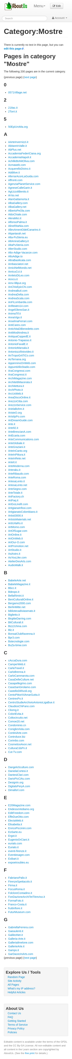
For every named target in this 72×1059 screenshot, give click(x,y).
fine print (30, 1053)
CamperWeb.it (16, 664)
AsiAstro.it (14, 553)
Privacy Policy (16, 1028)
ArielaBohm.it (16, 408)
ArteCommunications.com (23, 439)
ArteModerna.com (18, 466)
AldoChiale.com (17, 214)
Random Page (16, 977)
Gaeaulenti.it (15, 931)
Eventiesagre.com (19, 854)
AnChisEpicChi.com (20, 286)
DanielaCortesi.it (18, 771)
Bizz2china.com (17, 626)
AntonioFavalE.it (18, 344)
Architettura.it (16, 385)
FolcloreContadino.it (20, 893)
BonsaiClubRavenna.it (21, 633)
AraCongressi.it (17, 374)
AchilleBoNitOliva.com (21, 161)
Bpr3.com (14, 637)
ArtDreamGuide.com (20, 420)
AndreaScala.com (18, 298)
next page (30, 77)
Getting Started (17, 1020)
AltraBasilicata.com (19, 260)
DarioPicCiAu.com (19, 778)
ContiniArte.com (17, 732)
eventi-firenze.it (17, 851)
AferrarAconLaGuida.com (23, 176)
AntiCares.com (17, 325)
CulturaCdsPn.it (17, 748)
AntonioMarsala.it (18, 347)
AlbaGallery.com (18, 203)
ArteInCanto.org (17, 450)
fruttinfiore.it (15, 908)
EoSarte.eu (15, 832)
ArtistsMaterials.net (19, 519)
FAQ (10, 1017)
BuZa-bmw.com (17, 645)
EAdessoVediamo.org (21, 809)
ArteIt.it (12, 462)
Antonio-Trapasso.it (19, 340)
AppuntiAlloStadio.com (21, 366)
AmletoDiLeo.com (18, 275)
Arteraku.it (14, 469)
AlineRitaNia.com (18, 225)
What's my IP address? (21, 988)
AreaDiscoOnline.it (19, 397)
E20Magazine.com (19, 805)
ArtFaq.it (13, 500)
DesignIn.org (15, 782)
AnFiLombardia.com (20, 302)
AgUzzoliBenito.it (18, 191)
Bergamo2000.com (19, 603)
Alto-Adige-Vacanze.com (22, 252)
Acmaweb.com (17, 164)
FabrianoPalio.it (17, 877)
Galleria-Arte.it (16, 938)
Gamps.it (13, 950)
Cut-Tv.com (15, 751)
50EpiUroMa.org (18, 126)
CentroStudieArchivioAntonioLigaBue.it (31, 702)
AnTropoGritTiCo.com (21, 355)
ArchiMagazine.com (20, 378)
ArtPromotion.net (18, 546)
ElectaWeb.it (15, 820)
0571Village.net (17, 92)
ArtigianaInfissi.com (19, 507)
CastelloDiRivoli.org (19, 690)
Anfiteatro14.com (18, 305)
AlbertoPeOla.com (19, 210)
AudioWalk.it (15, 565)
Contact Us (14, 1013)
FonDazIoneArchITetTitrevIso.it (26, 896)
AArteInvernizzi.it (18, 142)
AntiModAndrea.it (18, 332)
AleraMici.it (14, 218)
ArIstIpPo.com (16, 416)
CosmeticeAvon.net (19, 744)
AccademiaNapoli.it (19, 157)
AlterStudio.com (17, 248)
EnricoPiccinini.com (19, 828)
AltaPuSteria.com (18, 244)
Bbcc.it (12, 588)
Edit (57, 5)
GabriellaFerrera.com (20, 927)
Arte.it (11, 424)
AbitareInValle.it (17, 145)
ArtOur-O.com (16, 542)
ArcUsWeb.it (15, 393)
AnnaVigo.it (15, 317)
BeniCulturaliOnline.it (20, 599)
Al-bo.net (13, 195)
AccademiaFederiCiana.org (24, 153)
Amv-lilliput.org (17, 283)
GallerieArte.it (16, 946)
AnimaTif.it (14, 313)
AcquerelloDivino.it (19, 168)
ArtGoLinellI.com (18, 504)
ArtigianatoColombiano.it (22, 511)
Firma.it (12, 885)
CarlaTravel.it (16, 668)
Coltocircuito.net (17, 717)
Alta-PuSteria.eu (18, 237)
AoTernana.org (17, 359)
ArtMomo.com (16, 527)
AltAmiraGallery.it (18, 241)
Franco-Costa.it (17, 904)
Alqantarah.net (17, 233)
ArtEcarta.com (16, 435)
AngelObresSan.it (18, 309)
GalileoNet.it (15, 934)
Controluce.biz (16, 736)
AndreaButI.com (17, 290)
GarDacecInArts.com (20, 954)
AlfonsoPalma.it (17, 222)
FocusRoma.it (16, 889)
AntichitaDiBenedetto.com (23, 328)
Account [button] (59, 17)
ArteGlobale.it (16, 443)
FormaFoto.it (15, 900)
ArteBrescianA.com (19, 431)
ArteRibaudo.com (18, 473)
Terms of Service (18, 1024)
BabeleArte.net (17, 580)
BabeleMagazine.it (19, 584)
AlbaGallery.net (17, 206)
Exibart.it (13, 858)
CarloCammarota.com (21, 675)
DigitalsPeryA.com (19, 786)
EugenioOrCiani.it (18, 839)
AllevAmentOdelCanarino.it (24, 229)
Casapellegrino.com (20, 683)
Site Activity (15, 980)
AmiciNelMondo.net (19, 267)
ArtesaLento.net (17, 485)
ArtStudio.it (14, 549)
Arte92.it (13, 427)
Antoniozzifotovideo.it (20, 351)
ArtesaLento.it (16, 481)
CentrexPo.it (15, 698)
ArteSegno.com (17, 488)
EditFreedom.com (18, 812)
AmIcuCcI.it (15, 271)
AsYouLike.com (17, 557)
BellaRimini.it (16, 595)
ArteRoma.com (17, 477)
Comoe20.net (16, 721)
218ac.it (12, 107)
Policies (12, 1032)
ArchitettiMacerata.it (20, 382)
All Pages (13, 984)
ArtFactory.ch (16, 496)
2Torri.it (12, 111)
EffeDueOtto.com (18, 816)
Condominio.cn (17, 725)
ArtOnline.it (14, 534)
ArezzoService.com (19, 405)
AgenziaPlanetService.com (24, 183)
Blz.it (11, 629)
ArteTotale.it (15, 492)
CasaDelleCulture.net (21, 679)
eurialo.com (15, 843)
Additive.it (14, 172)
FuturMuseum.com (19, 912)
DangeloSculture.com (21, 767)
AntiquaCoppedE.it (19, 336)
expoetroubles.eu (18, 862)
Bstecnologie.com (18, 641)
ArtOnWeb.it (15, 538)
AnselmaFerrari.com (20, 321)
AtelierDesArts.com (19, 561)
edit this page (12, 48)
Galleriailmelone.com (20, 942)
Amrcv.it (13, 279)
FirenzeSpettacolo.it (20, 881)
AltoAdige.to (15, 256)
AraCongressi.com (19, 370)
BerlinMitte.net (16, 607)
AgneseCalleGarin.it (20, 187)
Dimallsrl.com (16, 790)
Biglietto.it (14, 614)
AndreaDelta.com (18, 294)
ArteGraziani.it (16, 446)
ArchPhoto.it (15, 389)
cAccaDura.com (17, 660)
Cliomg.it (13, 710)
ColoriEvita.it (15, 713)
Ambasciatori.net (18, 264)
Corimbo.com (16, 740)
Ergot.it (12, 835)
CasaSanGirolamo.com (22, 687)
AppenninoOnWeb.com (22, 363)
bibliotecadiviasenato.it (21, 610)
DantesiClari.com (18, 774)
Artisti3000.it (15, 515)
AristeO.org (15, 412)
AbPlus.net (14, 149)
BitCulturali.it (15, 622)
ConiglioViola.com (19, 729)
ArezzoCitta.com (18, 401)
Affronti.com (15, 180)
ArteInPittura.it (16, 454)
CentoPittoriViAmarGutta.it (24, 694)
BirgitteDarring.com (19, 618)
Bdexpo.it (13, 591)
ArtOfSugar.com (17, 530)
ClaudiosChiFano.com (21, 706)
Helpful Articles (17, 992)
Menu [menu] (39, 6)
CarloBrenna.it (16, 671)
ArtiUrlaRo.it (15, 523)
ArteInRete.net (16, 458)
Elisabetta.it (15, 824)
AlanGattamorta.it (18, 199)
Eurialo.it (13, 847)
